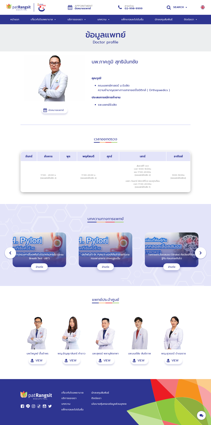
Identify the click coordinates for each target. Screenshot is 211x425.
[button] (55, 110)
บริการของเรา (77, 19)
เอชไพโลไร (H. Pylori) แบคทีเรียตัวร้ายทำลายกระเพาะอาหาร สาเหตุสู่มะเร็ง (106, 256)
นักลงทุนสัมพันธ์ (163, 19)
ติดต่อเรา (190, 19)
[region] (105, 253)
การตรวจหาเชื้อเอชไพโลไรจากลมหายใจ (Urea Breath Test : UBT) (39, 256)
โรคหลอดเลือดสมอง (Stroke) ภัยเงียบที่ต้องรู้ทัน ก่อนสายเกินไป (171, 256)
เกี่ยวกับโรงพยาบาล (43, 19)
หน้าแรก (14, 19)
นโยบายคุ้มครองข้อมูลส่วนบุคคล (108, 404)
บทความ (103, 19)
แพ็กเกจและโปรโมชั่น (132, 19)
